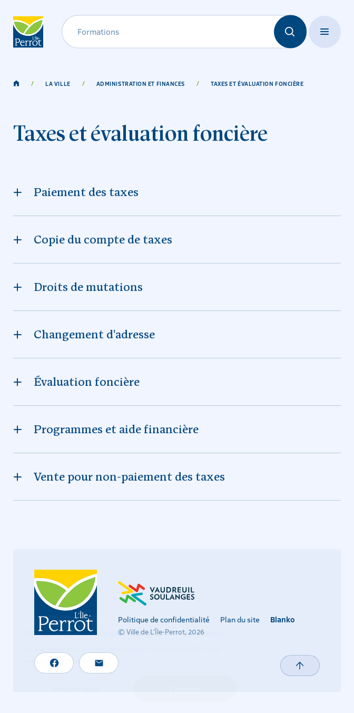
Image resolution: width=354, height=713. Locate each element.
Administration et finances (140, 83)
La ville (57, 83)
